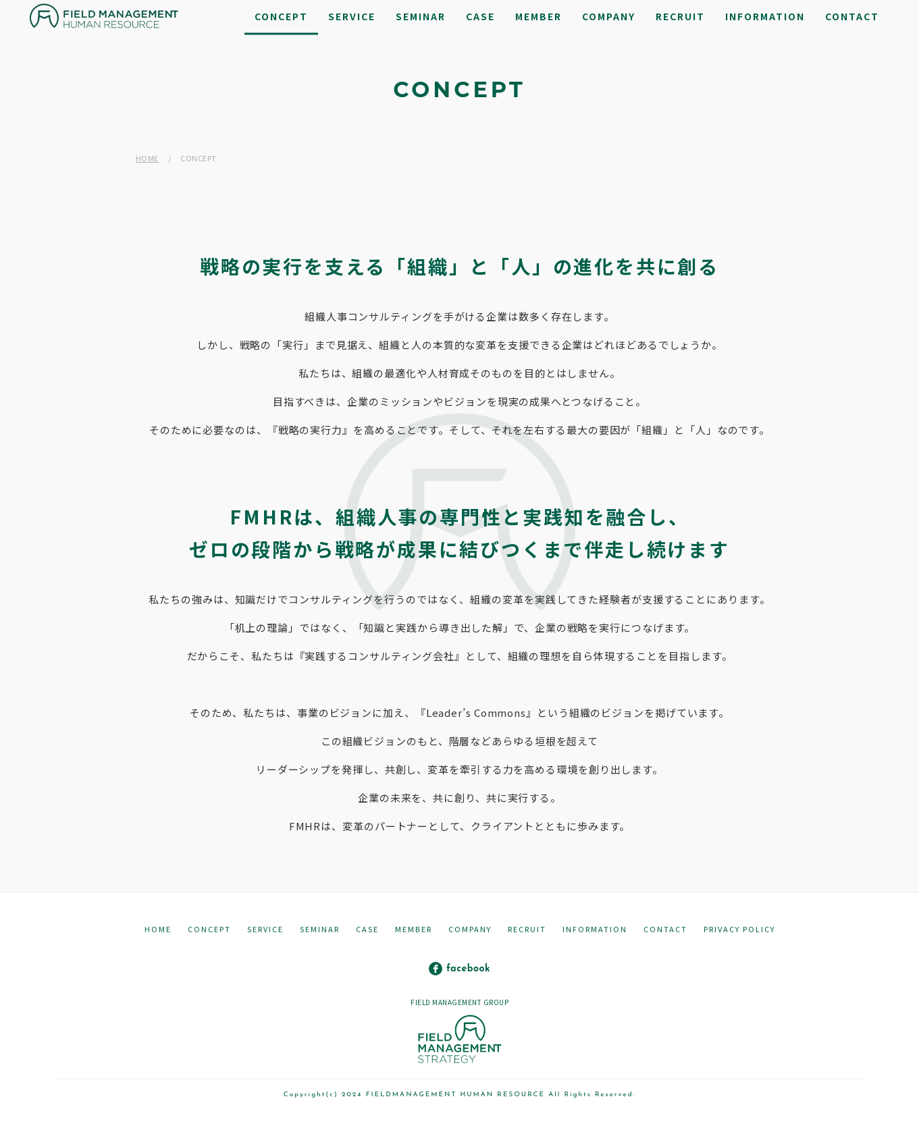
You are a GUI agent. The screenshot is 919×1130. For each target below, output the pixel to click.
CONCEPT (209, 928)
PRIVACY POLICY (739, 928)
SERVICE (265, 928)
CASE (367, 928)
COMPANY (470, 928)
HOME (147, 158)
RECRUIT (527, 928)
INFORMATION (594, 928)
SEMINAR (320, 928)
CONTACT (665, 928)
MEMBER (413, 928)
